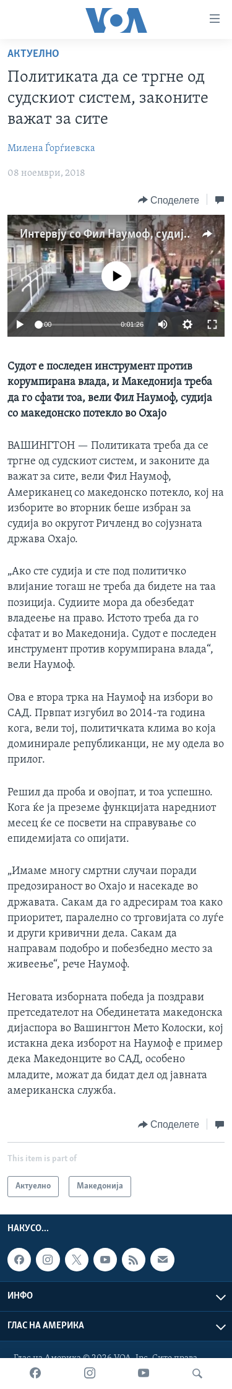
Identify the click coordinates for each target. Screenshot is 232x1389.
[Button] (168, 200)
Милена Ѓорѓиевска (51, 149)
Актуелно (33, 54)
